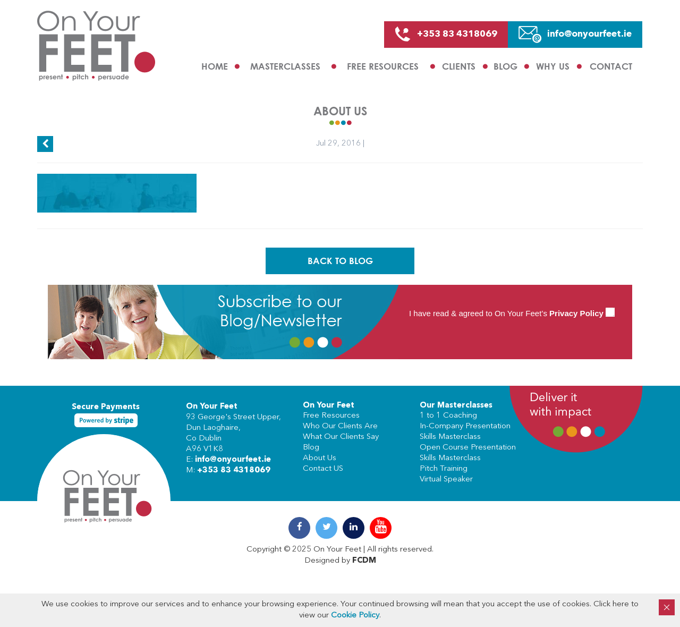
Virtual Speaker (446, 480)
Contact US (323, 469)
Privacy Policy (576, 313)
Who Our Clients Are (340, 426)
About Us (319, 458)
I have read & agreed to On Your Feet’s (512, 313)
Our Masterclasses (456, 406)
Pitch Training (444, 469)
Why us (553, 66)
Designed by (340, 561)
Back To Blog (340, 261)
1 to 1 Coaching (448, 416)
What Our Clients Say (341, 437)
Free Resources (383, 66)
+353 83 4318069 (233, 471)
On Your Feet (211, 407)
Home (214, 66)
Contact (611, 66)
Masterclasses (285, 66)
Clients (458, 66)
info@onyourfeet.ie (233, 460)
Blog (505, 66)
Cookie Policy (355, 616)
